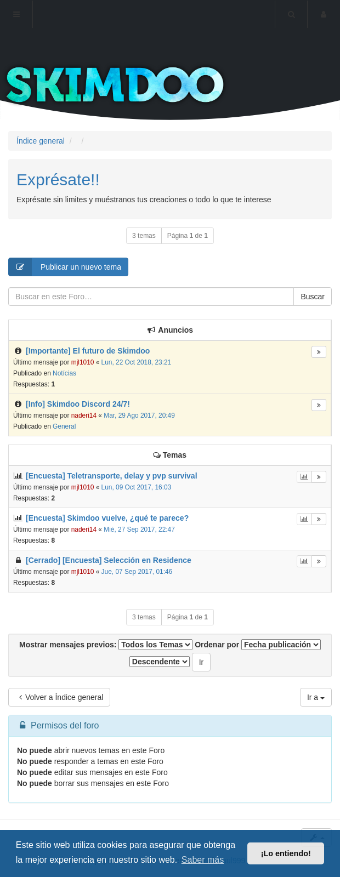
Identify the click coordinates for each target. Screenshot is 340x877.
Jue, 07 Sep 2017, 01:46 (137, 572)
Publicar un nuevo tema (65, 267)
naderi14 (84, 415)
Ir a (316, 697)
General (64, 426)
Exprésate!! (58, 179)
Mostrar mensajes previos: (105, 644)
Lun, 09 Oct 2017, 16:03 (136, 487)
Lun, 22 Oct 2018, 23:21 (136, 362)
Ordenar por (258, 644)
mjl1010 (82, 362)
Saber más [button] (203, 859)
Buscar (313, 296)
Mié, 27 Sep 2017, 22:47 (139, 529)
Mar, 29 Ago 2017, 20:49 (139, 415)
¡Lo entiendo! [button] (286, 853)
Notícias (64, 373)
